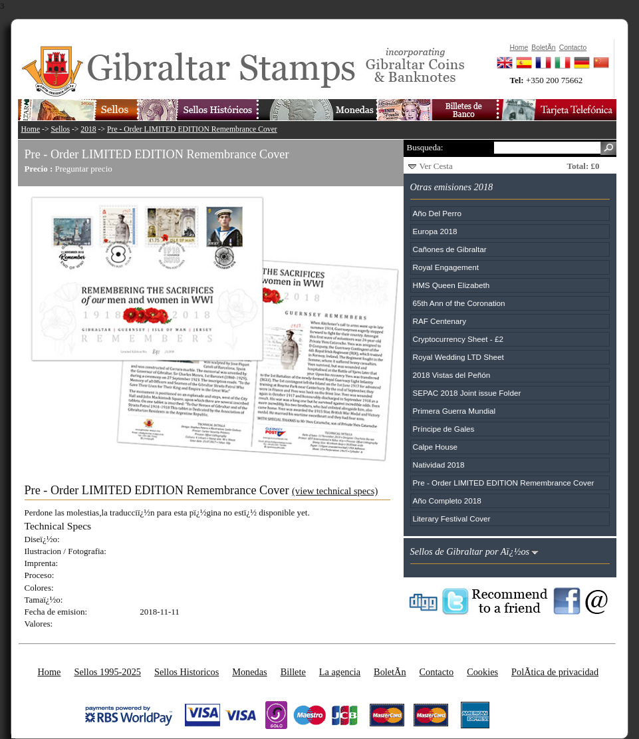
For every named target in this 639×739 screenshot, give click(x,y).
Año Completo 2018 (447, 500)
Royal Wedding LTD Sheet (458, 357)
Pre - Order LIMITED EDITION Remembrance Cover (192, 129)
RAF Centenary (440, 321)
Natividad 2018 (439, 464)
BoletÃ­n (390, 671)
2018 (88, 129)
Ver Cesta (436, 166)
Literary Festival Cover (452, 518)
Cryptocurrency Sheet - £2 (458, 339)
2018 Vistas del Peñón (452, 374)
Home (31, 129)
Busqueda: (425, 147)
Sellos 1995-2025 (107, 671)
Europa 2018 (435, 231)
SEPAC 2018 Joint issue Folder (467, 392)
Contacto (437, 671)
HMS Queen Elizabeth (451, 285)
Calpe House (435, 446)
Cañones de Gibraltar (450, 249)
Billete (293, 671)
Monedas (249, 671)
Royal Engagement (446, 267)
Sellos (60, 129)
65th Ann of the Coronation (459, 303)
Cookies (482, 671)
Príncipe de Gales (444, 428)
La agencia (339, 671)
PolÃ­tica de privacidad (554, 671)
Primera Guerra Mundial (454, 410)
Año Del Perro (437, 213)
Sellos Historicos (186, 671)
